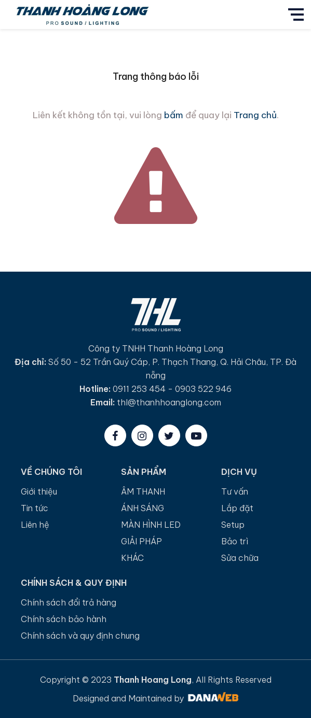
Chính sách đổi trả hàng (68, 602)
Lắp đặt (237, 508)
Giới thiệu (39, 491)
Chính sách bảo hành (63, 619)
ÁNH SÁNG (142, 508)
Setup (233, 524)
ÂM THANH (143, 491)
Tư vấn (234, 491)
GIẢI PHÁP (141, 541)
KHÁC (132, 558)
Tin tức (34, 508)
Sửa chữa (240, 558)
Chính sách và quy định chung (80, 635)
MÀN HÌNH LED (151, 524)
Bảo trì (234, 541)
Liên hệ (35, 524)
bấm (173, 115)
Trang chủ (255, 115)
